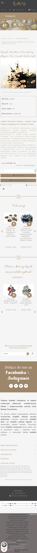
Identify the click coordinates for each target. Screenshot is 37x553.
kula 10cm (5, 471)
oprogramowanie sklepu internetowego (15, 479)
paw (14, 467)
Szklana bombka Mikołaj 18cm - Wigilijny (11, 301)
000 (3, 467)
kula (8, 467)
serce (20, 467)
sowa (26, 467)
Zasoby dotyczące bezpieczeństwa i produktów (16, 92)
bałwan (4, 475)
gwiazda (13, 471)
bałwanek (27, 471)
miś (20, 471)
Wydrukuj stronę (31, 185)
